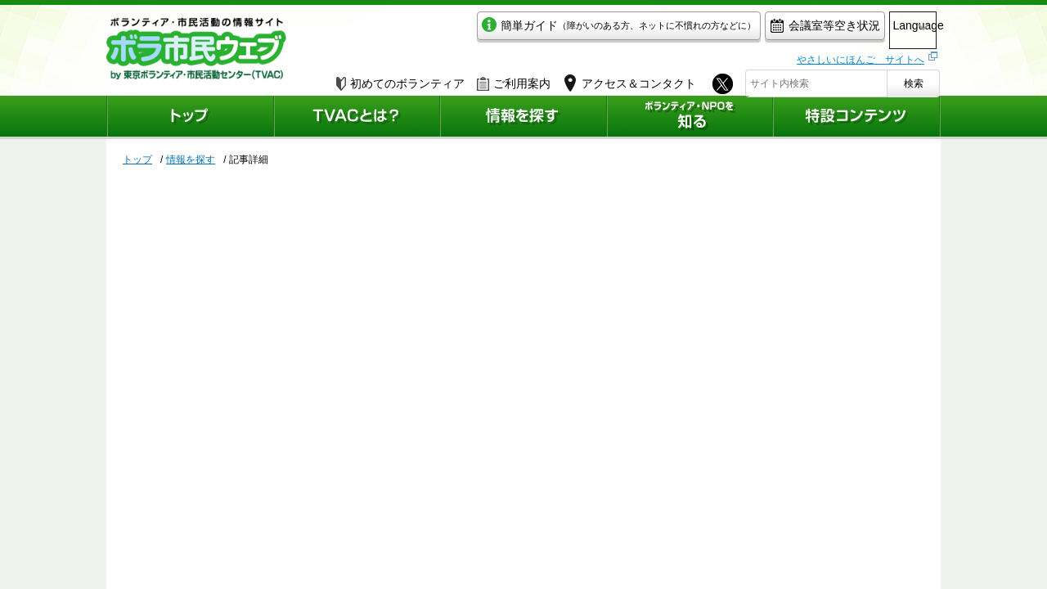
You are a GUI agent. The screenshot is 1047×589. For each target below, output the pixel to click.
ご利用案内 (513, 79)
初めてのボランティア (400, 79)
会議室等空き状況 (757, 29)
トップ (137, 159)
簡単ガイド (551, 29)
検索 (913, 79)
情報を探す (190, 159)
